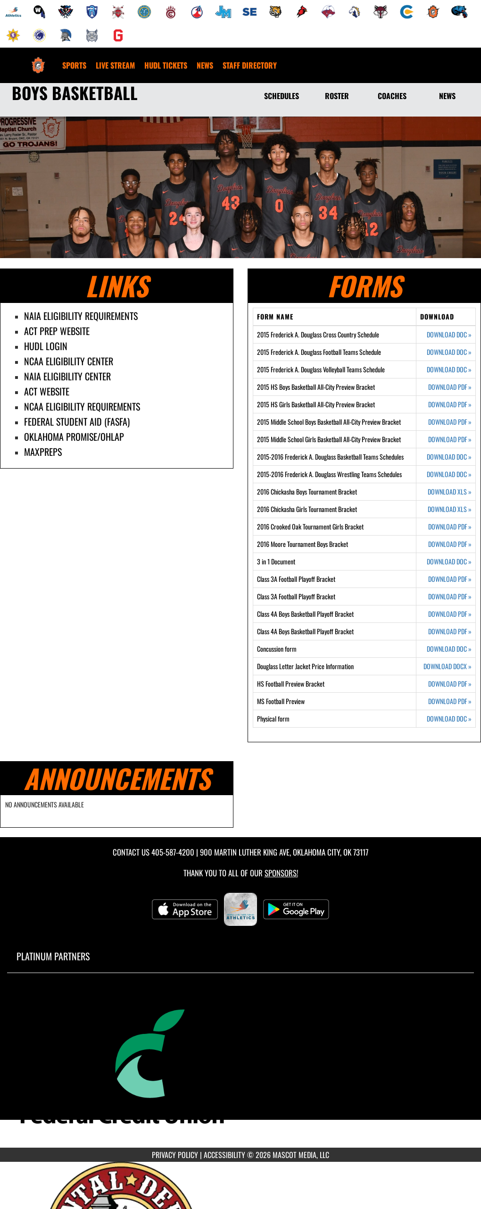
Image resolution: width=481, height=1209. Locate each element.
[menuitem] (13, 12)
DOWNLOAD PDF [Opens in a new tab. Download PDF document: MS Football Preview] (450, 701)
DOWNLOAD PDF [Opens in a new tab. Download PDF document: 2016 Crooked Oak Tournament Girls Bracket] (450, 526)
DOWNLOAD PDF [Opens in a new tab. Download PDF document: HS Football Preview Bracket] (450, 683)
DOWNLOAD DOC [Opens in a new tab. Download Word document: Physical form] (449, 718)
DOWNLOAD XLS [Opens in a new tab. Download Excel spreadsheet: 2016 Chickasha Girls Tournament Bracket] (450, 509)
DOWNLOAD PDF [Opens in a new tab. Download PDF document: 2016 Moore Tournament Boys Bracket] (450, 544)
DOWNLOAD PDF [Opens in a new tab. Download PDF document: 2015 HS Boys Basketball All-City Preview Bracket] (450, 387)
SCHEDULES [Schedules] (281, 96)
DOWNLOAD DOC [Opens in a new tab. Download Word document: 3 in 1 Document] (449, 561)
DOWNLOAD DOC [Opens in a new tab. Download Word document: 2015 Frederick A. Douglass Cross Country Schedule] (449, 334)
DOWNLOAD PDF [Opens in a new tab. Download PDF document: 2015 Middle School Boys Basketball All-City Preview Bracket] (450, 422)
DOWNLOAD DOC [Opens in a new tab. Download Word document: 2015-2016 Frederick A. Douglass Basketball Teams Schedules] (449, 457)
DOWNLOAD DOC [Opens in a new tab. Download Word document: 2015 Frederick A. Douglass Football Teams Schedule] (449, 352)
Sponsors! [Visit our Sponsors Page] (281, 873)
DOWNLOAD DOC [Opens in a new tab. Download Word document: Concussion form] (449, 649)
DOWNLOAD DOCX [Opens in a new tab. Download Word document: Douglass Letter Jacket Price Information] (447, 666)
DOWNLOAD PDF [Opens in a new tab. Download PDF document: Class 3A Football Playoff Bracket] (450, 579)
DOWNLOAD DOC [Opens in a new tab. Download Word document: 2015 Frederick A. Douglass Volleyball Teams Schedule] (449, 369)
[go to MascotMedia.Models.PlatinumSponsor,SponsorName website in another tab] (240, 1067)
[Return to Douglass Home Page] (38, 59)
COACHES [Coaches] (392, 96)
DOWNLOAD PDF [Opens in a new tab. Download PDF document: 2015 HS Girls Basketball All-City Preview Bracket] (450, 404)
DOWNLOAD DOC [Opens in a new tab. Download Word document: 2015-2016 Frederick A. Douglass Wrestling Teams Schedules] (449, 474)
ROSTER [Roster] (337, 96)
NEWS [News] (447, 96)
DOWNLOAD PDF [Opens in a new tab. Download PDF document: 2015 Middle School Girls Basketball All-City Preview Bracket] (450, 439)
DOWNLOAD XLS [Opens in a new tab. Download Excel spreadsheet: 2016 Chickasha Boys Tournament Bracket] (450, 491)
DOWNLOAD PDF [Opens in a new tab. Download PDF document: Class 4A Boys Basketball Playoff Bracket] (450, 614)
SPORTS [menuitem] (74, 65)
